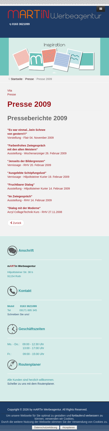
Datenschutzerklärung (45, 427)
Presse (29, 79)
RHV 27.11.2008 (52, 212)
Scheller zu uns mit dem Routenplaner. (31, 383)
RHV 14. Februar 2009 (38, 200)
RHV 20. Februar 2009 (37, 165)
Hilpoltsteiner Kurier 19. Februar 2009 (46, 176)
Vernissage (14, 165)
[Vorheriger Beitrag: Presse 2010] (15, 223)
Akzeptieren (68, 427)
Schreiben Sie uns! (18, 314)
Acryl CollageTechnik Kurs (23, 212)
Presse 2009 (29, 104)
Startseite (17, 79)
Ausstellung (14, 188)
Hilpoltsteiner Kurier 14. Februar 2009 (47, 188)
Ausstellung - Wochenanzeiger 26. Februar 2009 (37, 149)
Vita (9, 90)
